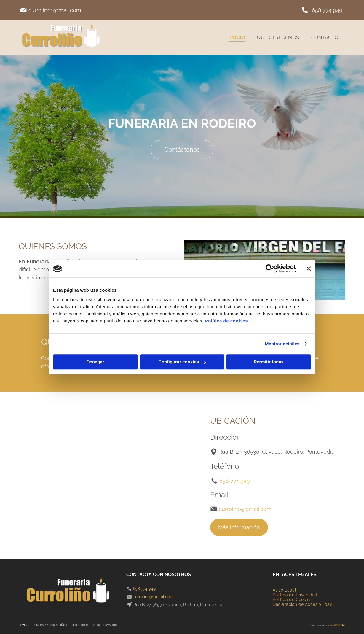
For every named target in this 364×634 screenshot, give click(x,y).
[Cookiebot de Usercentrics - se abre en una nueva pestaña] (270, 268)
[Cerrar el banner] (309, 269)
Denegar (95, 361)
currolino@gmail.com (54, 10)
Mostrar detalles (282, 344)
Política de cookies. (227, 320)
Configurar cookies (182, 361)
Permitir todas (269, 361)
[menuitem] (237, 37)
